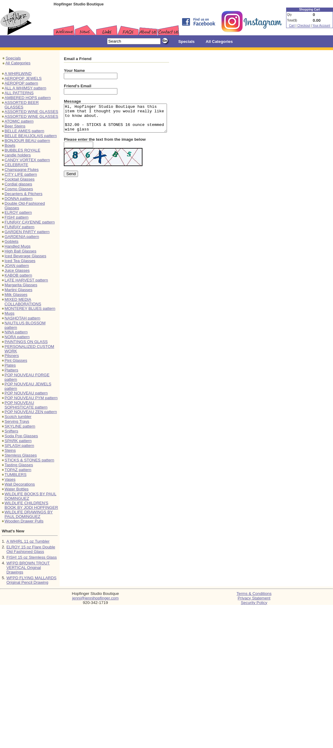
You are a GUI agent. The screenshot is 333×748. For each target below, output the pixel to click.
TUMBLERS (16, 474)
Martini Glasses (18, 289)
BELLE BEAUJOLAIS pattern (31, 135)
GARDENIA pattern (22, 236)
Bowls (10, 145)
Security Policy (254, 602)
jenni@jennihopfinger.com (95, 598)
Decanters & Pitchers (23, 193)
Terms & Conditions (254, 593)
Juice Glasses (17, 270)
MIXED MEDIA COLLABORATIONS (23, 301)
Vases (10, 479)
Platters (11, 370)
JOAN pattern (17, 265)
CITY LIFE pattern (21, 174)
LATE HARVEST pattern (26, 280)
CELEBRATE (16, 164)
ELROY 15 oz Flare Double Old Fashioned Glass (30, 549)
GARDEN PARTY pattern (27, 232)
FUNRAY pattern (19, 227)
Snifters (11, 431)
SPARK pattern (18, 440)
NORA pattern (17, 337)
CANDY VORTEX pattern (27, 160)
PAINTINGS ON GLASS (26, 341)
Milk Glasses (16, 294)
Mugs (10, 313)
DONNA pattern (19, 198)
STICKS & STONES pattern (29, 460)
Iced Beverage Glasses (25, 256)
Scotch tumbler (18, 416)
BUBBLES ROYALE (22, 150)
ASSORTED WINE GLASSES (31, 111)
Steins (10, 450)
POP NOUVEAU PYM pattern (31, 398)
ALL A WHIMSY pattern (25, 88)
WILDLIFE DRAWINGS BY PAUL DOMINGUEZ (29, 514)
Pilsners (12, 355)
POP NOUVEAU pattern (26, 393)
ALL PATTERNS (19, 93)
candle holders (18, 155)
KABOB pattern (18, 275)
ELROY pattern (18, 212)
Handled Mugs (18, 246)
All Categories (18, 63)
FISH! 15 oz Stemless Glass (31, 557)
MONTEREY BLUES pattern (30, 308)
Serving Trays (17, 421)
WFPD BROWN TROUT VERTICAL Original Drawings (28, 567)
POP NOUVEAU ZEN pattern (31, 411)
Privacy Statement (254, 598)
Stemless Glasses (21, 455)
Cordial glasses (18, 184)
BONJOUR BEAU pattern (27, 140)
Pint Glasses (16, 360)
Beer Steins (15, 126)
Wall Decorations (20, 484)
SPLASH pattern (19, 445)
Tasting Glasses (19, 465)
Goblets (11, 241)
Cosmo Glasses (19, 189)
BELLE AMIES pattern (24, 131)
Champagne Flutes (22, 169)
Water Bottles (17, 489)
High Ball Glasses (20, 251)
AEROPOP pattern (21, 83)
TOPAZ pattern (18, 469)
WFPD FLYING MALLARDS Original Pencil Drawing (31, 580)
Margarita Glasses (21, 285)
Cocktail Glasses (19, 179)
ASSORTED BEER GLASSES (22, 104)
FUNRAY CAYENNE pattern (30, 222)
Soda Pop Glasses (21, 436)
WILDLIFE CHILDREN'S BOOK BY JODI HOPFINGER (31, 505)
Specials (13, 58)
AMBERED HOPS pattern (28, 97)
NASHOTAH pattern (22, 318)
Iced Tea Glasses (20, 260)
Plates (10, 365)
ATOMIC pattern (19, 121)
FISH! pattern (16, 217)
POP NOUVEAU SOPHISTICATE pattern (26, 404)
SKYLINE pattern (20, 426)
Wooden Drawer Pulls (24, 521)
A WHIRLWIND (18, 73)
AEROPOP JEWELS (23, 78)
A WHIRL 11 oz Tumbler (27, 541)
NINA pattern (16, 332)
